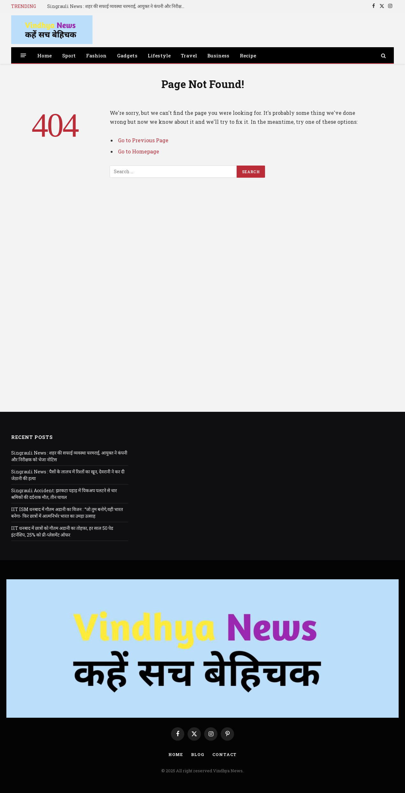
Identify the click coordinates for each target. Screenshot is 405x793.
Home (44, 55)
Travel (189, 55)
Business (218, 55)
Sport (69, 55)
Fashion (96, 55)
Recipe (248, 55)
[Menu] (23, 55)
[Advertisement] (202, 302)
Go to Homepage (138, 151)
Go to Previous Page (143, 140)
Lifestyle (159, 55)
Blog (197, 754)
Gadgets (127, 55)
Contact (224, 754)
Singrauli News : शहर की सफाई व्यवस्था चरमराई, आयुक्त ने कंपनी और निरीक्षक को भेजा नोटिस (119, 6)
